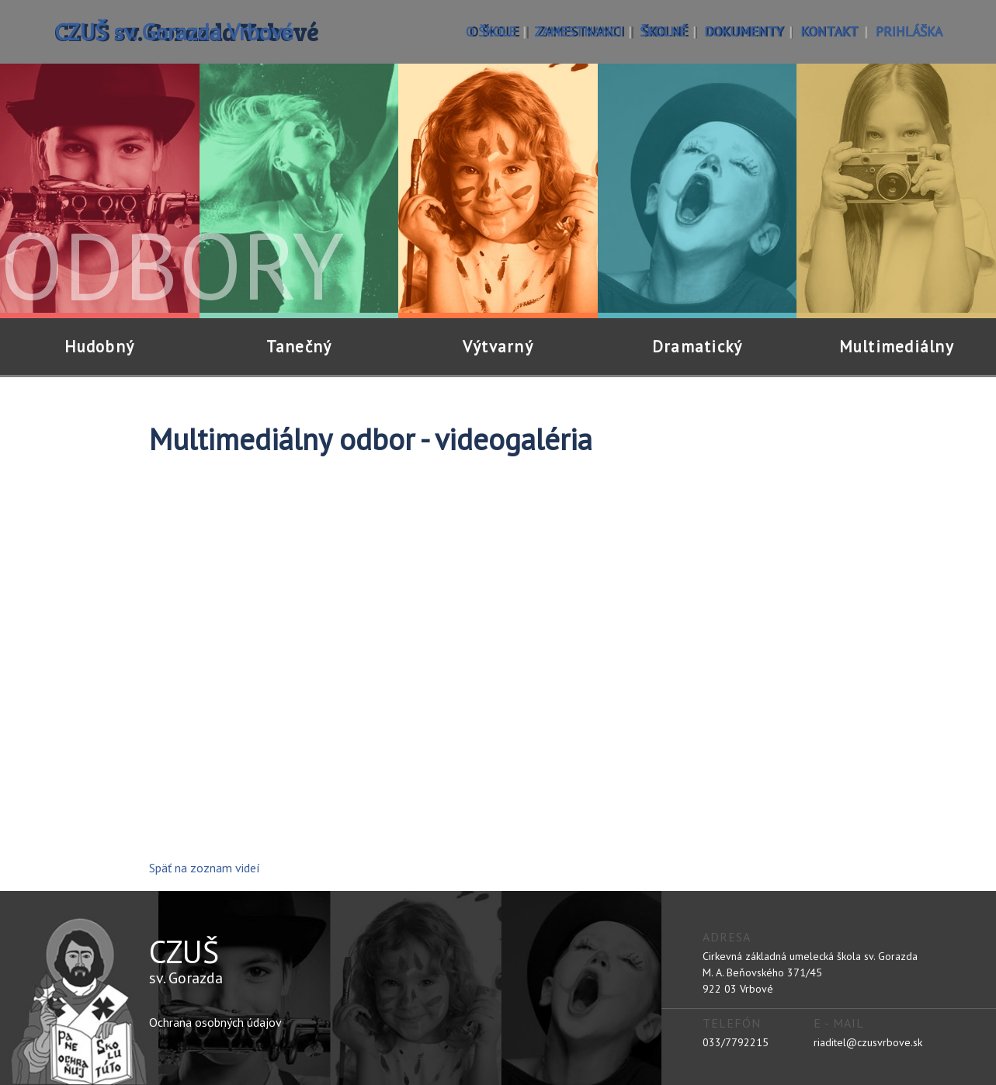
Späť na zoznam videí (204, 867)
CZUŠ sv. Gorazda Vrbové (173, 31)
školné (663, 31)
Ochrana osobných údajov (215, 1022)
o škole (491, 31)
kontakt (829, 31)
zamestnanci (578, 31)
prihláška (909, 31)
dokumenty (743, 31)
